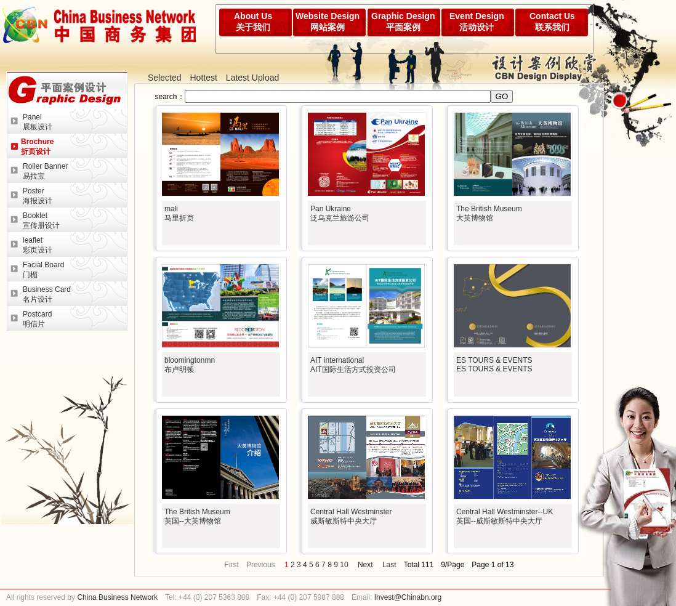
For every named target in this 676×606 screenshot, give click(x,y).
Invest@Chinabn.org (408, 597)
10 (344, 564)
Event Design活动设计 (476, 21)
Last (389, 564)
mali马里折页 (179, 213)
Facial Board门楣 (43, 270)
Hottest (203, 78)
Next (365, 564)
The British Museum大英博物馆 (489, 213)
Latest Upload (252, 78)
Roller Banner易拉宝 (45, 171)
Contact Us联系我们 (552, 21)
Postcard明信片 (37, 319)
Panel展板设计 (37, 122)
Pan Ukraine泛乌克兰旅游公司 (339, 213)
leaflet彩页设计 (37, 245)
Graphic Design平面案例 (403, 21)
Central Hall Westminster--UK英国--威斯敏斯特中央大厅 (504, 516)
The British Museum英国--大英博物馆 (197, 516)
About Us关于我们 (253, 21)
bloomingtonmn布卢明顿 (189, 365)
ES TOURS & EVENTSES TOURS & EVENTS (494, 364)
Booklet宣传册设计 (41, 220)
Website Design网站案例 (328, 21)
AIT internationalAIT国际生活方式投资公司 (353, 365)
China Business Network (116, 597)
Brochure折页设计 (37, 146)
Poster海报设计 (37, 196)
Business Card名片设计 (47, 294)
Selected (164, 78)
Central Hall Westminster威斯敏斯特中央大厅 (351, 516)
